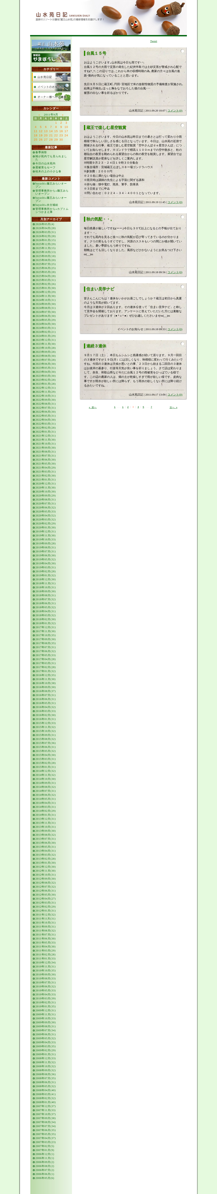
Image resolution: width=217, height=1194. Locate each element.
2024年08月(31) (45, 308)
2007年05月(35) (45, 1134)
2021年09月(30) (45, 447)
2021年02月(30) (45, 475)
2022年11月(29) (45, 391)
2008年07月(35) (45, 1078)
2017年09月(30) (45, 639)
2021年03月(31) (45, 471)
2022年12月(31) (45, 387)
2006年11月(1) (44, 1158)
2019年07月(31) (45, 551)
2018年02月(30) (45, 619)
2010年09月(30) (45, 974)
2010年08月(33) (45, 978)
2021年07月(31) (45, 455)
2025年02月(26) (45, 284)
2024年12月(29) (45, 292)
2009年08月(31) (45, 1026)
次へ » (173, 407)
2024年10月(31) (45, 300)
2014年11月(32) (45, 774)
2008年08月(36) (45, 1074)
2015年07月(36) (45, 743)
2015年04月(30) (45, 755)
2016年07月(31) (45, 695)
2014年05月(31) (45, 798)
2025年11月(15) (45, 248)
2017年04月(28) (45, 659)
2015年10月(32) (45, 731)
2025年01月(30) (45, 288)
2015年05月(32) (45, 751)
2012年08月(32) (45, 882)
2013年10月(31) (45, 826)
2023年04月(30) (45, 371)
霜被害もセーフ (45, 167)
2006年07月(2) (44, 1170)
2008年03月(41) (45, 1094)
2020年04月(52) (45, 515)
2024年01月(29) (45, 335)
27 (46, 139)
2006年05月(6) (44, 1178)
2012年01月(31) (45, 910)
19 (41, 135)
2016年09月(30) (45, 687)
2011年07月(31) (45, 934)
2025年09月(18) (45, 256)
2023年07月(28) (45, 359)
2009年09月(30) (45, 1022)
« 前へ (93, 407)
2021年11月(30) (45, 439)
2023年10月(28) (45, 347)
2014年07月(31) (45, 790)
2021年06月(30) (45, 459)
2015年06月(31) (45, 747)
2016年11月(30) (45, 679)
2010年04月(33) (45, 994)
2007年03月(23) (45, 1142)
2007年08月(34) (45, 1122)
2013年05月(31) (45, 846)
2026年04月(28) (45, 228)
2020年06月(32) (45, 507)
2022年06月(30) (45, 411)
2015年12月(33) (45, 723)
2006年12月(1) (44, 1154)
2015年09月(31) (45, 735)
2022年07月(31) (45, 407)
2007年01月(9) (44, 1150)
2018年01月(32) (45, 623)
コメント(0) (174, 110)
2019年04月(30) (45, 563)
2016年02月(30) (45, 715)
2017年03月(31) (45, 663)
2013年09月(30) (45, 830)
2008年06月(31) (45, 1082)
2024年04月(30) (45, 323)
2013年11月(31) (45, 822)
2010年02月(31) (45, 1002)
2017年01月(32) (45, 671)
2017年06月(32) (45, 651)
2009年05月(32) (45, 1038)
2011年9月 (51, 114)
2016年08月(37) (45, 691)
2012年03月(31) (45, 902)
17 (66, 131)
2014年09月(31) (45, 782)
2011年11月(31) (45, 918)
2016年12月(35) (45, 675)
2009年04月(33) (45, 1042)
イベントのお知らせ (51, 87)
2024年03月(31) (45, 327)
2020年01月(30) (45, 527)
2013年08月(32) (45, 834)
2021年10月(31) (45, 443)
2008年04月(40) (45, 1090)
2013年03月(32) (45, 854)
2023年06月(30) (45, 363)
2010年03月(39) (45, 998)
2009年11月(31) (45, 1014)
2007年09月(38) (45, 1118)
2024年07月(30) (45, 312)
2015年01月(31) (45, 767)
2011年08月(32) (45, 930)
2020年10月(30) (45, 491)
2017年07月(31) (45, 647)
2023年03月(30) (45, 375)
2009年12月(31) (45, 1010)
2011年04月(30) (45, 946)
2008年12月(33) (45, 1058)
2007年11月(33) (45, 1110)
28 (51, 139)
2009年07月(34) (45, 1030)
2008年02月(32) (45, 1098)
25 (35, 139)
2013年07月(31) (45, 838)
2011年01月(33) (45, 958)
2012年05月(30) (45, 894)
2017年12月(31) (45, 627)
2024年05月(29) (45, 320)
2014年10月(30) (45, 778)
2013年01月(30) (45, 862)
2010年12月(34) (45, 962)
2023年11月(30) (45, 343)
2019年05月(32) (45, 559)
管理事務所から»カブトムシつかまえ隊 (52, 210)
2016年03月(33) (45, 711)
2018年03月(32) (45, 615)
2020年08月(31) (45, 499)
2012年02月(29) (45, 906)
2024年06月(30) (45, 316)
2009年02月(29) (45, 1050)
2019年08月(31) (45, 547)
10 (66, 127)
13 (46, 131)
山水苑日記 (51, 77)
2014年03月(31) (45, 806)
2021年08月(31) (45, 451)
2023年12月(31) (45, 339)
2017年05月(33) (45, 655)
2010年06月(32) (45, 986)
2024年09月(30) (45, 304)
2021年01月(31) (45, 479)
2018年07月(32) (45, 599)
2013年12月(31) (45, 818)
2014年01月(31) (45, 814)
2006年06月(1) (44, 1174)
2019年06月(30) (45, 555)
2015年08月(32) (45, 739)
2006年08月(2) (44, 1166)
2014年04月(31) (45, 802)
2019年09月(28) (45, 543)
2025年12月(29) (45, 244)
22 (56, 135)
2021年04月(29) (45, 467)
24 (66, 135)
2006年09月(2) (44, 1162)
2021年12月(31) (45, 435)
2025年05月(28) (45, 272)
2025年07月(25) (45, 264)
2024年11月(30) (45, 296)
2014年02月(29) (45, 810)
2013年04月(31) (45, 850)
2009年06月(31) (45, 1034)
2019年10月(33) (45, 539)
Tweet (153, 41)
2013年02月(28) (45, 858)
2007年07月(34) (45, 1126)
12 (41, 131)
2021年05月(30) (45, 463)
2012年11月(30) (45, 870)
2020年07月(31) (45, 503)
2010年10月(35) (45, 970)
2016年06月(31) (45, 699)
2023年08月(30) (45, 355)
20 (46, 135)
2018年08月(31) (45, 595)
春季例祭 (41, 152)
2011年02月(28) (45, 954)
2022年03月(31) (45, 423)
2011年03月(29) (45, 950)
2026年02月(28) (45, 236)
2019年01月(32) (45, 575)
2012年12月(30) (45, 866)
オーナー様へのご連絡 (51, 97)
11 (35, 131)
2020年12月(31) (45, 483)
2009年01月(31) (45, 1054)
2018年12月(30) (45, 579)
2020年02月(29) (45, 523)
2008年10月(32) (45, 1066)
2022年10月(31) (45, 395)
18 (35, 135)
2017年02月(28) (45, 667)
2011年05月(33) (45, 942)
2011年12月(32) (45, 914)
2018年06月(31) (45, 603)
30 (61, 139)
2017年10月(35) (45, 635)
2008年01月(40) (45, 1102)
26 (41, 139)
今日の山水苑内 (45, 163)
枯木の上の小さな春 (48, 171)
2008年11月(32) (45, 1062)
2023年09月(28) (45, 351)
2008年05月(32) (45, 1086)
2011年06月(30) (45, 938)
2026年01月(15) (45, 240)
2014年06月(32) (45, 794)
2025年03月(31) (45, 280)
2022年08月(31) (45, 403)
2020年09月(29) (45, 495)
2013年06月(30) (45, 842)
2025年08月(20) (45, 260)
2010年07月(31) (45, 982)
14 (51, 131)
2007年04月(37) (45, 1138)
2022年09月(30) (45, 399)
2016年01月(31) (45, 719)
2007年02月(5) (44, 1146)
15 (56, 131)
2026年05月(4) (44, 224)
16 (61, 131)
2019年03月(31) (45, 567)
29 (56, 139)
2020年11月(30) (45, 487)
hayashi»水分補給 (46, 204)
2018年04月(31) (45, 611)
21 (51, 135)
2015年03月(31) (45, 759)
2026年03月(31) (45, 232)
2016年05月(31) (45, 703)
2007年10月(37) (45, 1114)
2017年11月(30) (45, 631)
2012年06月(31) (45, 890)
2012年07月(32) (45, 886)
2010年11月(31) (45, 966)
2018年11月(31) (45, 583)
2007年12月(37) (45, 1106)
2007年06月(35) (45, 1130)
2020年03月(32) (45, 519)
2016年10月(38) (45, 683)
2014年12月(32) (45, 770)
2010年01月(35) (45, 1006)
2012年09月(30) (45, 878)
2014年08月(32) (45, 786)
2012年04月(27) (45, 898)
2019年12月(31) (45, 531)
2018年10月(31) (45, 587)
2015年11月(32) (45, 727)
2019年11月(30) (45, 535)
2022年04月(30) (45, 419)
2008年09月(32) (45, 1070)
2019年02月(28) (45, 571)
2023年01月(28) (45, 383)
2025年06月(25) (45, 268)
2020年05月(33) (45, 511)
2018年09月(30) (45, 591)
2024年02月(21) (45, 331)
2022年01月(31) (45, 431)
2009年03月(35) (45, 1046)
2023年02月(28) (45, 379)
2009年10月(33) (45, 1018)
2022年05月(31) (45, 415)
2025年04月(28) (45, 276)
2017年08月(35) (45, 643)
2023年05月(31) (45, 367)
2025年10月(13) (45, 252)
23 (61, 135)
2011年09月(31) (45, 926)
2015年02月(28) (45, 763)
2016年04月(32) (45, 707)
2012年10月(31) (45, 874)
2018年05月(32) (45, 607)
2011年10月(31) (45, 922)
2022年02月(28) (45, 427)
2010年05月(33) (45, 990)
